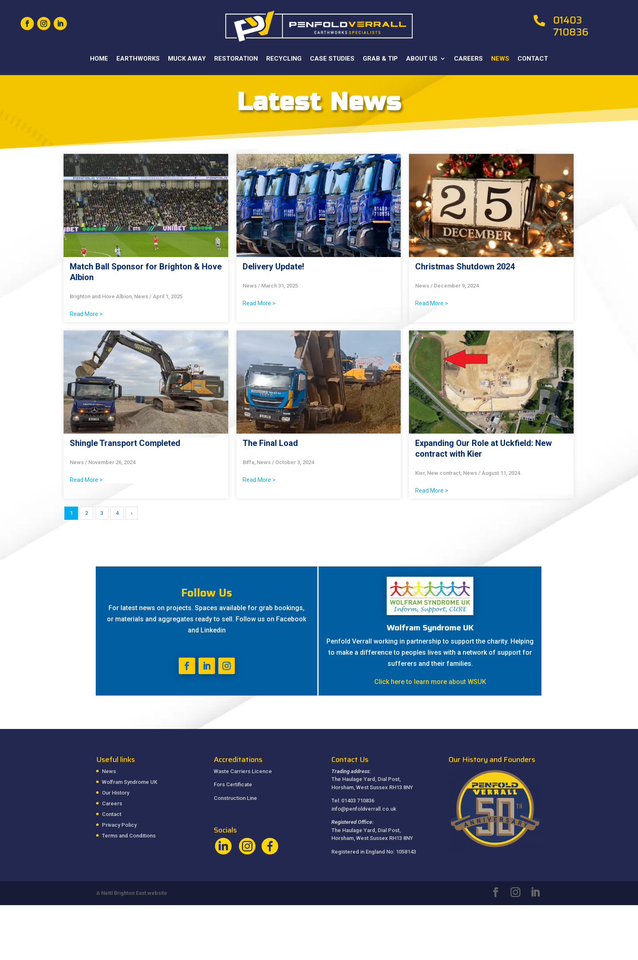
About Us (421, 59)
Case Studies (332, 59)
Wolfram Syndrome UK (129, 782)
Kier (420, 473)
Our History (115, 793)
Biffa (248, 462)
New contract (444, 473)
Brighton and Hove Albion (101, 296)
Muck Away (187, 59)
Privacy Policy (119, 825)
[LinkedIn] (535, 893)
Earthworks (138, 59)
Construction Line (235, 798)
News (500, 59)
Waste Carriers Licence (243, 771)
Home (99, 59)
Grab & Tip (380, 59)
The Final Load (270, 443)
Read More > (86, 314)
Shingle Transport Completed (125, 443)
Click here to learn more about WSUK (430, 682)
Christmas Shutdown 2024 (465, 266)
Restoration (236, 59)
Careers (468, 59)
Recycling (284, 59)
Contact (532, 59)
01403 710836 (570, 26)
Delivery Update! (273, 266)
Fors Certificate (233, 784)
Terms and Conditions (129, 836)
